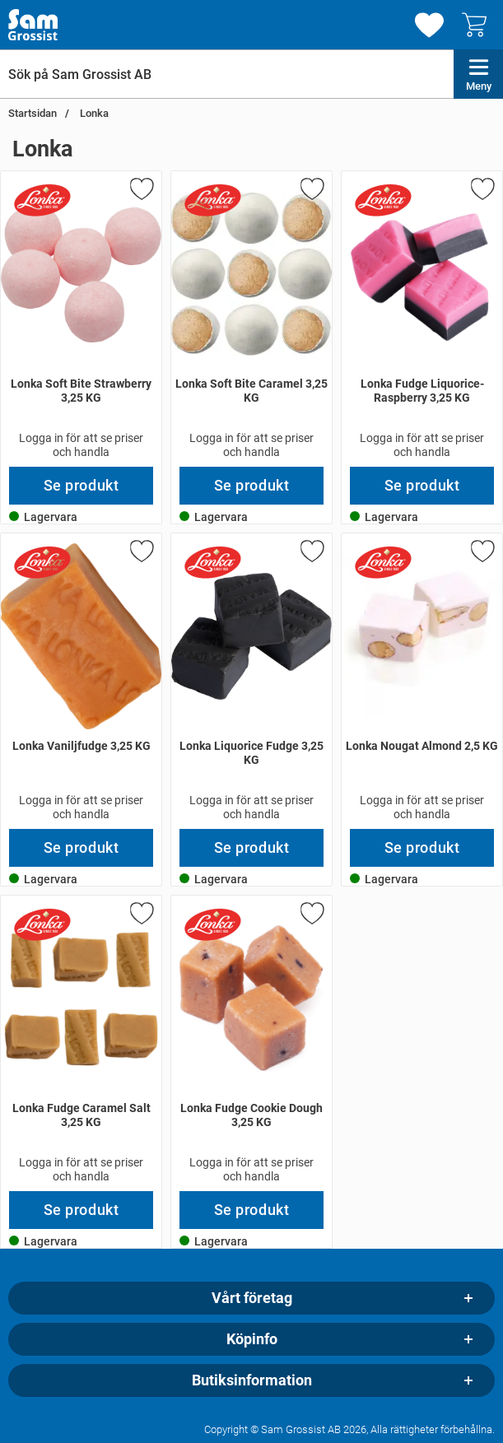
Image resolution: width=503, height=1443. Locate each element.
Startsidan (32, 113)
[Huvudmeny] (478, 74)
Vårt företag (252, 1298)
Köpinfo (251, 1339)
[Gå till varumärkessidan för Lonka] (42, 200)
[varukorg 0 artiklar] (478, 24)
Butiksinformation (252, 1380)
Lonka (93, 113)
